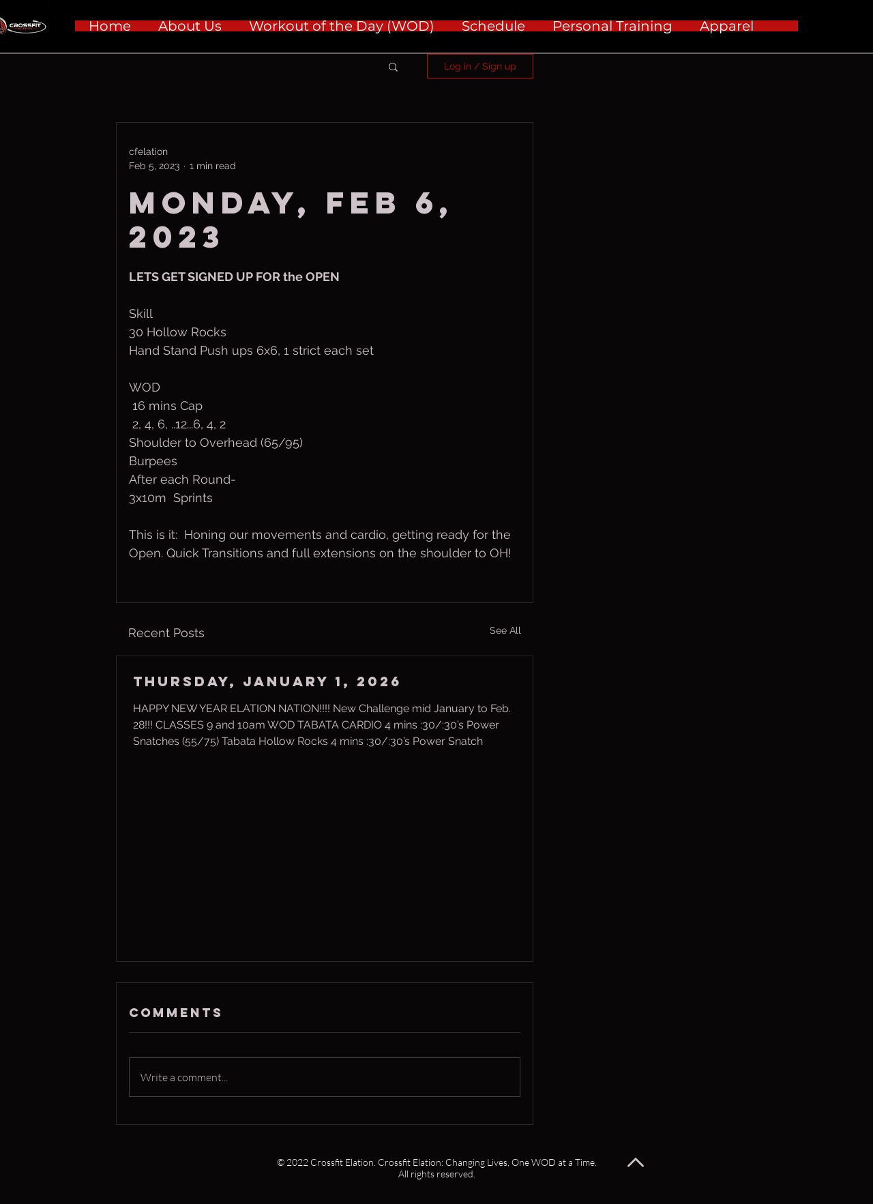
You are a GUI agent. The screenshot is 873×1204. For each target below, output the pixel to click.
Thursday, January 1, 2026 (267, 681)
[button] (393, 66)
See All (505, 630)
